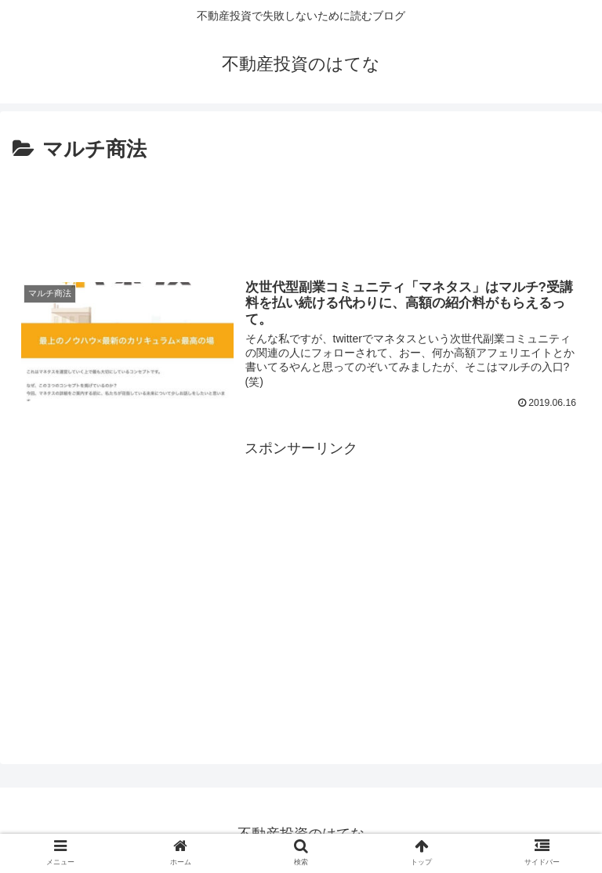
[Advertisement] (301, 210)
